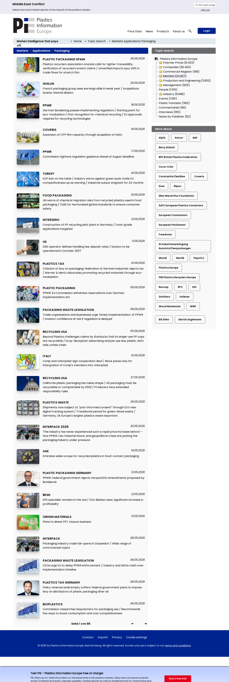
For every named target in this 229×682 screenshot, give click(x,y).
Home (78, 41)
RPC (180, 287)
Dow (161, 186)
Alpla (162, 137)
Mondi (163, 258)
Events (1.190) (168, 99)
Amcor (179, 137)
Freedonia (165, 234)
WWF (193, 306)
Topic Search (97, 41)
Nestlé (180, 258)
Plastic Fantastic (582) (174, 103)
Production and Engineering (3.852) (185, 81)
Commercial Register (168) (179, 72)
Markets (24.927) (172, 76)
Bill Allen (164, 319)
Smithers (164, 296)
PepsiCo (199, 258)
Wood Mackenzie (170, 306)
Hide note (205, 10)
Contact (88, 637)
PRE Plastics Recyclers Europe (177, 277)
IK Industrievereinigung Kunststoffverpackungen (175, 246)
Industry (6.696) (172, 94)
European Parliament (172, 225)
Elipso (177, 186)
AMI (195, 137)
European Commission (173, 215)
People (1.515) (168, 90)
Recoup (163, 287)
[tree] (183, 90)
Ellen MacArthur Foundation (176, 195)
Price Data (134, 31)
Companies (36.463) (175, 67)
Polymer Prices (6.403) (176, 63)
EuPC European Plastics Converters (181, 205)
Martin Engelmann (189, 319)
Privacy (117, 637)
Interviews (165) (170, 112)
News (149, 31)
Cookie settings (136, 637)
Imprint (103, 637)
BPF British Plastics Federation (178, 157)
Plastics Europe (168, 267)
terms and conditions (178, 645)
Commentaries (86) (172, 108)
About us (179, 31)
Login (206, 30)
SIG (194, 287)
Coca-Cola (166, 166)
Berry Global (167, 147)
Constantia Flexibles (172, 176)
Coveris (199, 176)
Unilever (185, 296)
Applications (132, 41)
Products (163, 31)
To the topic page (205, 4)
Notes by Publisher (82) (175, 117)
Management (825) (174, 85)
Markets (117, 41)
